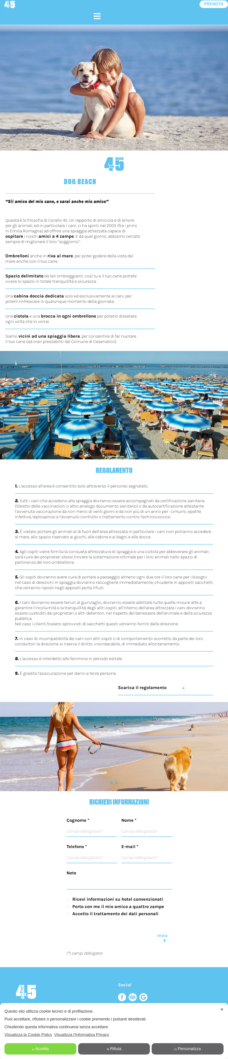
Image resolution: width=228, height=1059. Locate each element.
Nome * (128, 820)
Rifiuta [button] (114, 1049)
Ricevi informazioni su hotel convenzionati (117, 899)
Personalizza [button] (188, 1049)
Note (71, 872)
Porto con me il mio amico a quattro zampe (118, 906)
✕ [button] (222, 1009)
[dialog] (114, 1031)
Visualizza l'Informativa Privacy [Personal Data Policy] (81, 1034)
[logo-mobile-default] (9, 3)
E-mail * (129, 846)
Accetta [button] (40, 1049)
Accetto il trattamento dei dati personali (115, 913)
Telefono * (77, 846)
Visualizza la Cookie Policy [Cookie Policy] (28, 1034)
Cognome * (78, 820)
